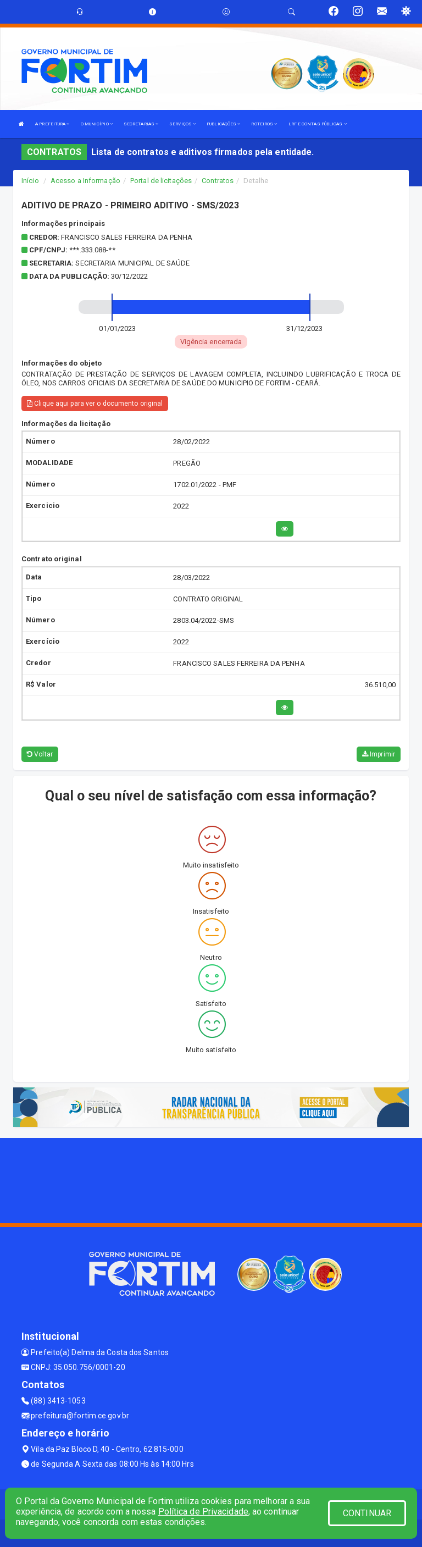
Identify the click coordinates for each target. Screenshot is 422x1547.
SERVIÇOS (182, 123)
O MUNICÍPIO (97, 123)
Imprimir (378, 754)
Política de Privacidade (203, 1511)
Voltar (40, 754)
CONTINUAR (367, 1513)
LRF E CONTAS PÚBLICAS (317, 123)
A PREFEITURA (52, 123)
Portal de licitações (161, 180)
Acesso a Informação (85, 180)
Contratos (218, 180)
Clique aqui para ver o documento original (95, 403)
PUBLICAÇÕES (223, 123)
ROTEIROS (264, 123)
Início (30, 180)
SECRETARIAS (141, 123)
